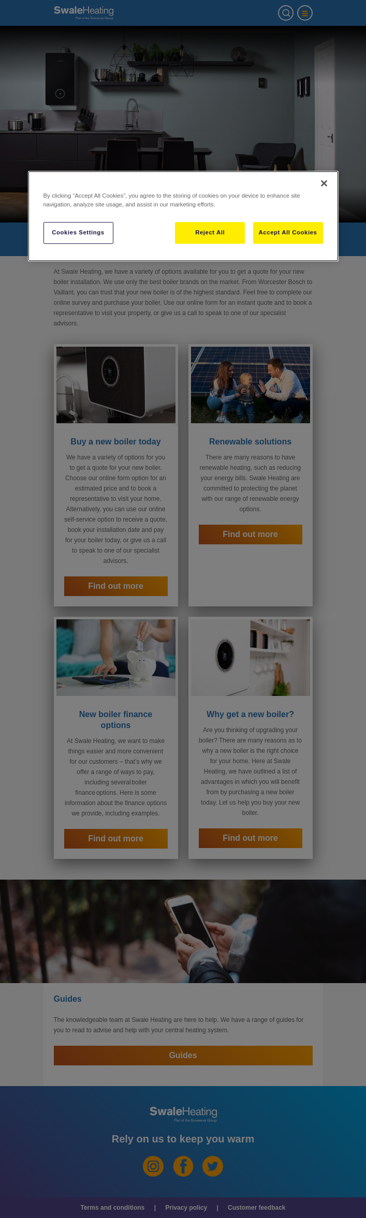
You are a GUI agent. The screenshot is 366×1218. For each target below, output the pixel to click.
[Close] (324, 183)
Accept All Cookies (288, 232)
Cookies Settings (78, 232)
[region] (183, 216)
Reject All (210, 232)
